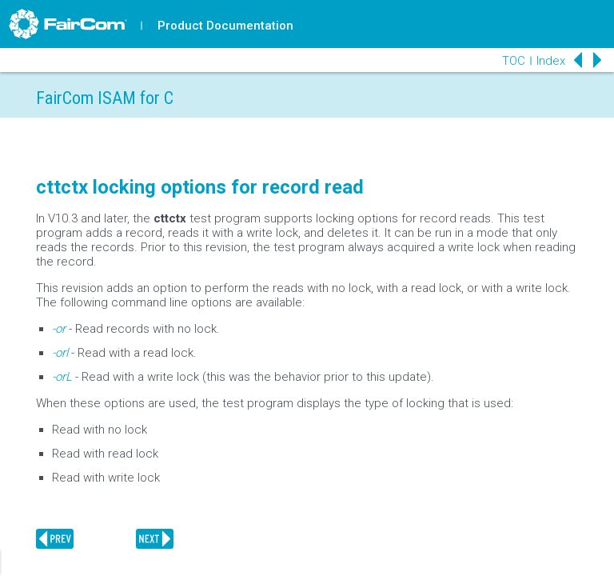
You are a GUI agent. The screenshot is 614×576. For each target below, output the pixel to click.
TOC (513, 61)
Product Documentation (225, 25)
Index (550, 61)
